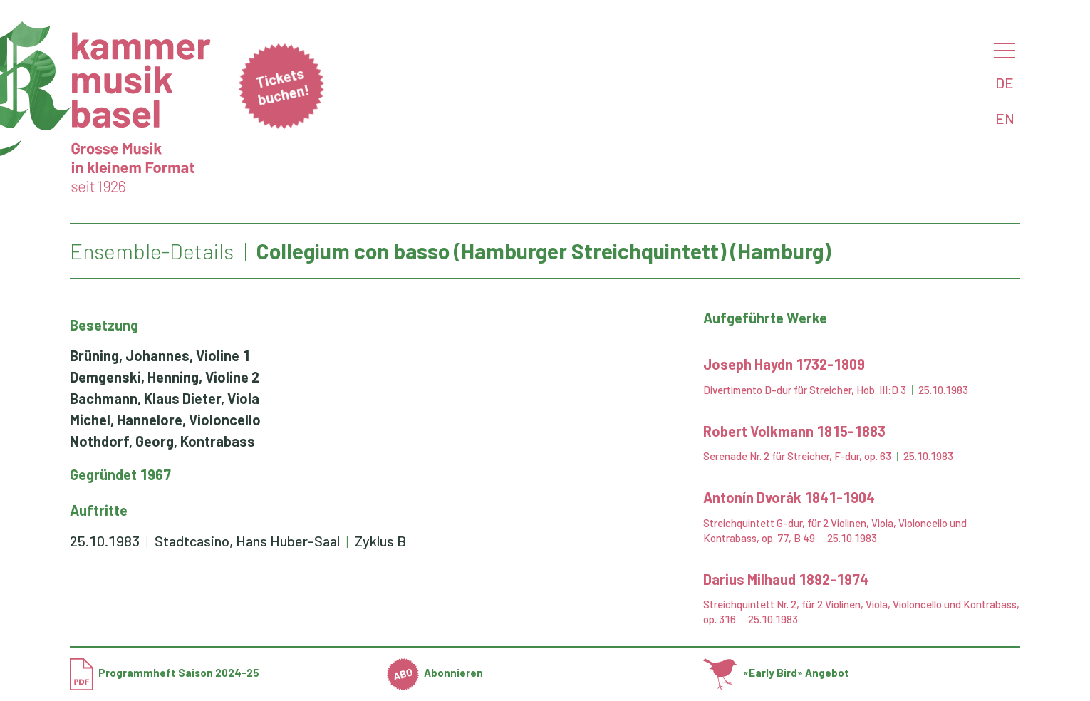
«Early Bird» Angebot (776, 672)
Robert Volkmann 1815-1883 (794, 431)
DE (1004, 82)
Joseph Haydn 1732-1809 (784, 364)
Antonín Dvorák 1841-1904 (789, 497)
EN (1004, 118)
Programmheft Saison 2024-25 (164, 672)
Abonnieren (435, 672)
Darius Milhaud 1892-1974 (785, 579)
